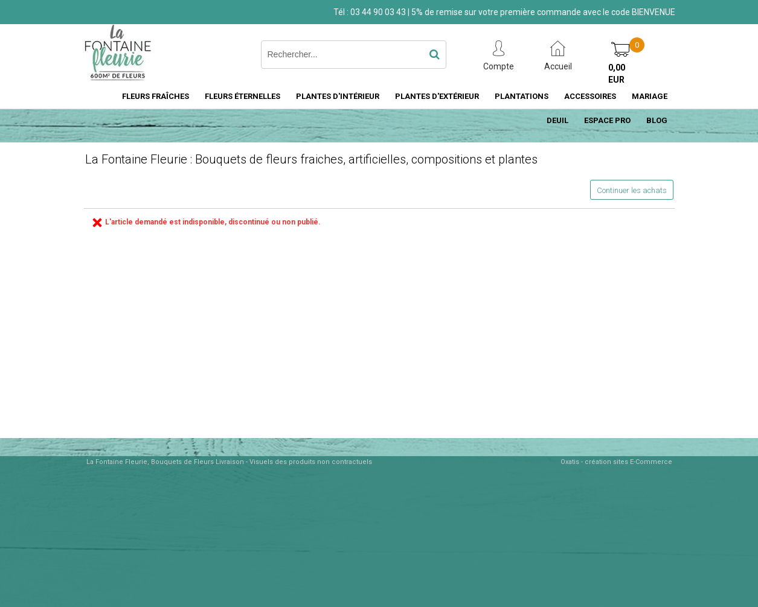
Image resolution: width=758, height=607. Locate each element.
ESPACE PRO (607, 120)
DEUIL (557, 120)
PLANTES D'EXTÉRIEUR (437, 96)
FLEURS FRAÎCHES (155, 96)
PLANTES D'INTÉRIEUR (337, 96)
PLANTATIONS (521, 96)
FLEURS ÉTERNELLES (242, 96)
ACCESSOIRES (590, 96)
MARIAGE (649, 96)
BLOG (656, 120)
